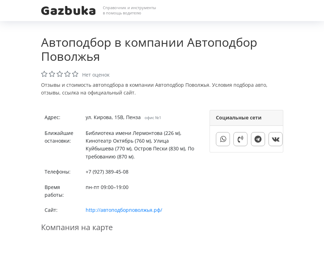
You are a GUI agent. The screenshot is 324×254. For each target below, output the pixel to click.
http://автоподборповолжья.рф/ (124, 210)
